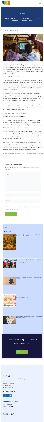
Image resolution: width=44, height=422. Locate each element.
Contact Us (6, 419)
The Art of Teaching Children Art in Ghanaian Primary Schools (28, 234)
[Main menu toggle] (40, 3)
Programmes (6, 417)
